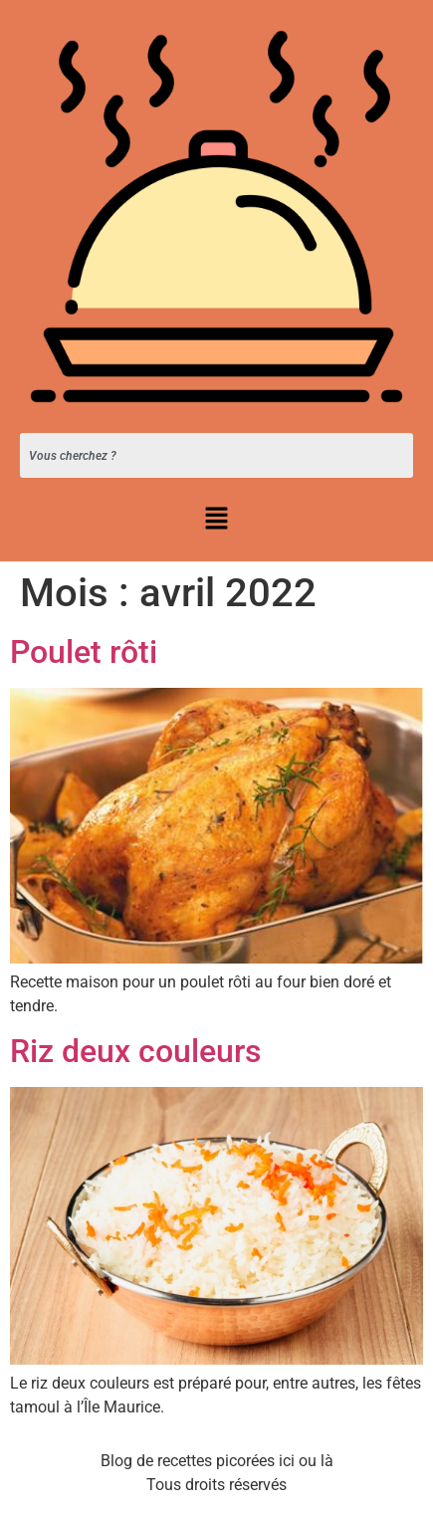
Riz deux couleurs (135, 1051)
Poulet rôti (83, 652)
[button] (216, 519)
